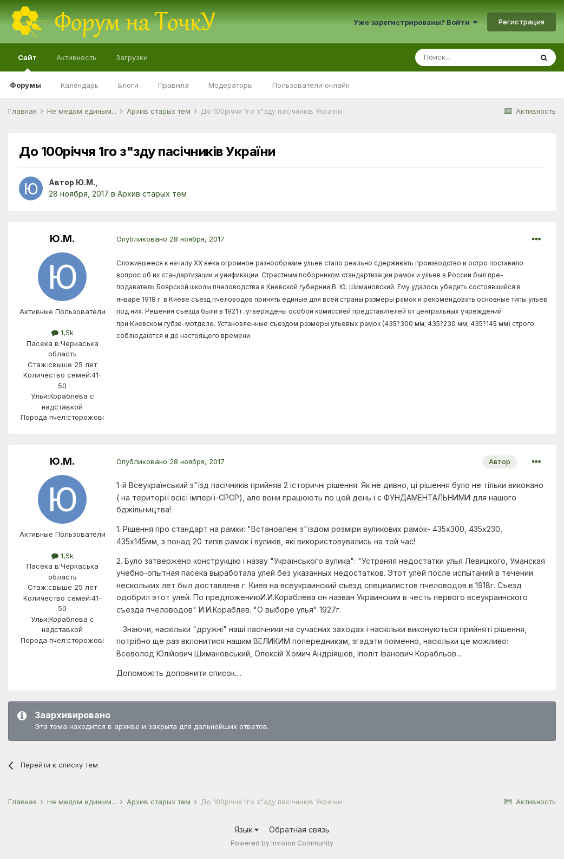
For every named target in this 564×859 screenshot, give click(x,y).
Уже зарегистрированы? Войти (415, 22)
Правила (173, 85)
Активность (76, 57)
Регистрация (522, 21)
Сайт (27, 62)
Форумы (25, 85)
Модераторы (230, 85)
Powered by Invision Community (282, 843)
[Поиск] (473, 57)
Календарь (80, 85)
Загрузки (132, 57)
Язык (246, 829)
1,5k (62, 332)
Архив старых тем (152, 193)
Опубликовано (170, 239)
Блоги (128, 85)
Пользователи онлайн (311, 85)
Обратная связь (299, 829)
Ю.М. (85, 182)
